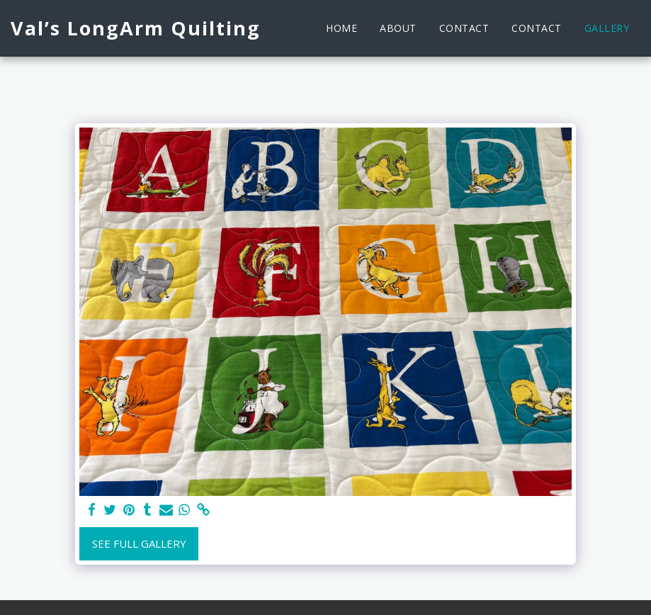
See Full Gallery (139, 543)
